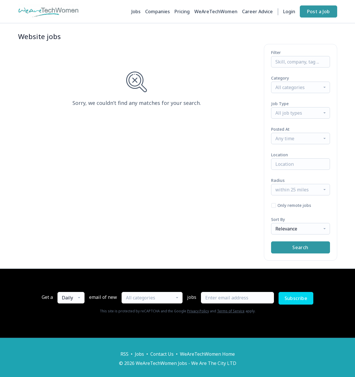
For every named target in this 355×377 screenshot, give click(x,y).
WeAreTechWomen (215, 11)
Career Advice (257, 11)
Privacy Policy (198, 311)
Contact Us (162, 354)
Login (289, 11)
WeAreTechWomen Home (207, 354)
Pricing (182, 11)
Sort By (278, 219)
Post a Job (318, 11)
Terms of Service (231, 311)
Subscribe (296, 298)
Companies (157, 11)
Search (300, 247)
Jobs (136, 11)
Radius (278, 180)
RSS (124, 354)
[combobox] (300, 87)
